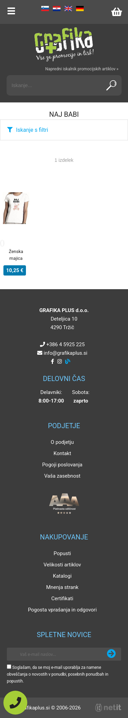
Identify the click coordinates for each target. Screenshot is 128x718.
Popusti (62, 553)
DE (80, 8)
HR (57, 8)
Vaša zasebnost (62, 476)
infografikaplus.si (65, 353)
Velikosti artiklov (62, 565)
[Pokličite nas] (15, 703)
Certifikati (62, 598)
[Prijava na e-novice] (111, 654)
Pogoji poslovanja (62, 465)
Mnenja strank (62, 587)
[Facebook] (52, 361)
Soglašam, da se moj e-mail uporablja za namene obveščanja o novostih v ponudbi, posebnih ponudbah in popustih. (57, 674)
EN (68, 8)
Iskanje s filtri (32, 130)
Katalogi (62, 576)
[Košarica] (116, 12)
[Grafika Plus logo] (64, 44)
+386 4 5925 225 (65, 344)
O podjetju (62, 442)
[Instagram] (59, 361)
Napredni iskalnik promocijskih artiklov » (81, 69)
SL (45, 8)
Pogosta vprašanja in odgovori (62, 610)
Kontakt (62, 453)
